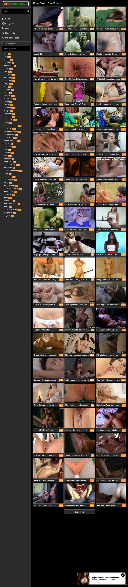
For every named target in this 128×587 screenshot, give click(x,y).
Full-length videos (10, 37)
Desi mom (8, 177)
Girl (6, 57)
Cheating (8, 108)
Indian (7, 69)
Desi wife (8, 81)
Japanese (7, 63)
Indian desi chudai (11, 189)
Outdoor (7, 90)
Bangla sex (8, 162)
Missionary (8, 201)
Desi (15, 3)
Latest (6, 28)
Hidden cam (8, 66)
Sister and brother (11, 126)
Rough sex (8, 213)
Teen (6, 156)
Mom (6, 87)
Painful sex (8, 168)
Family (7, 105)
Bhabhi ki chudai (10, 141)
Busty (6, 183)
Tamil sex (8, 195)
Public (6, 207)
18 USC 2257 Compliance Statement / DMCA (111, 584)
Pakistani (8, 78)
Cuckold (7, 144)
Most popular (8, 33)
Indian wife (9, 138)
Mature (7, 60)
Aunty (7, 84)
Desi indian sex (10, 165)
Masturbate (8, 99)
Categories (8, 23)
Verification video (10, 204)
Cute (6, 150)
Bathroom (7, 159)
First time (8, 75)
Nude (6, 123)
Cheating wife (9, 135)
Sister (6, 93)
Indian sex (8, 129)
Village (7, 111)
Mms (6, 54)
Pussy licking (9, 186)
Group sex (8, 147)
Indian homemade (11, 171)
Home (6, 18)
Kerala (6, 102)
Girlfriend (8, 114)
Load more (79, 512)
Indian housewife (11, 210)
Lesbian (7, 153)
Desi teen (8, 117)
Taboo (6, 174)
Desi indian (9, 120)
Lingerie (7, 216)
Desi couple (9, 180)
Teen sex (8, 96)
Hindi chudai (9, 192)
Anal (6, 72)
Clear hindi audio (11, 132)
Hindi (6, 198)
